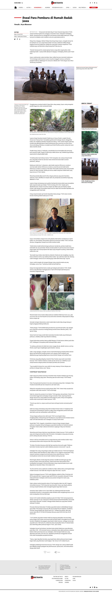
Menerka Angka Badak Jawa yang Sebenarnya (89, 155)
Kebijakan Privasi (88, 591)
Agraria (47, 7)
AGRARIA (67, 582)
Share (57, 552)
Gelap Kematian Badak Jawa (89, 129)
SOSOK (74, 580)
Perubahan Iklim (57, 7)
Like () (47, 552)
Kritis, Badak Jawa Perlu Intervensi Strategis (88, 181)
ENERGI (66, 576)
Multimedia (82, 7)
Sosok (74, 7)
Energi (21, 7)
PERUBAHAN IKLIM (77, 576)
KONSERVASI (67, 580)
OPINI (74, 578)
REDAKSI (61, 582)
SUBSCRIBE (17, 3)
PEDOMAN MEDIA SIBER (57, 578)
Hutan (28, 7)
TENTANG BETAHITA (58, 576)
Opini (67, 7)
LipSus (94, 7)
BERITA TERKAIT (87, 103)
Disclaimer (96, 591)
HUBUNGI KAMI (59, 580)
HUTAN (66, 578)
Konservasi (37, 7)
